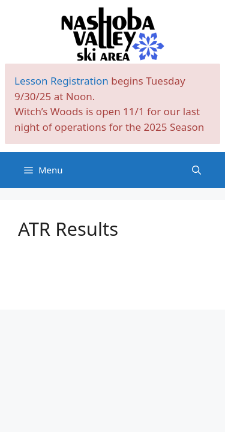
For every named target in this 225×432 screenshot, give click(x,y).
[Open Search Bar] (196, 170)
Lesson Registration (61, 81)
